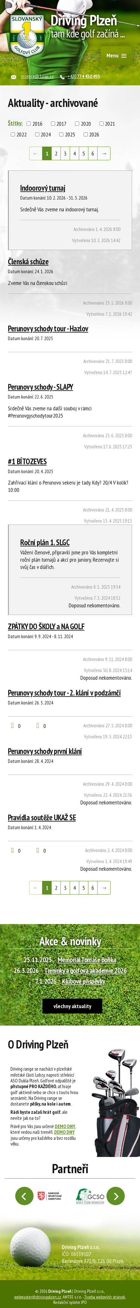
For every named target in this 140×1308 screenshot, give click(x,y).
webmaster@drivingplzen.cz (37, 1297)
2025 (70, 134)
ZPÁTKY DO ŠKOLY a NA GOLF (46, 626)
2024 (46, 134)
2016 (37, 123)
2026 (94, 134)
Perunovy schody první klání (45, 751)
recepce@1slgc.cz (37, 76)
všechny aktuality (72, 1006)
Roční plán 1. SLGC (44, 542)
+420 (83, 76)
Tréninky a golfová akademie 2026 (85, 970)
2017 (61, 123)
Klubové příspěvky (83, 981)
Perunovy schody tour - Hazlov (48, 328)
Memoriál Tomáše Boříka (87, 959)
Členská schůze (28, 261)
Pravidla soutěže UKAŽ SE (42, 817)
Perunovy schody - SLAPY (40, 387)
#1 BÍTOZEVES (27, 461)
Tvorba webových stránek (104, 1297)
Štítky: (15, 123)
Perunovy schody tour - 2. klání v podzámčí (64, 693)
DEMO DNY (65, 1126)
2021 (110, 123)
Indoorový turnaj (42, 188)
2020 (86, 123)
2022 (21, 134)
